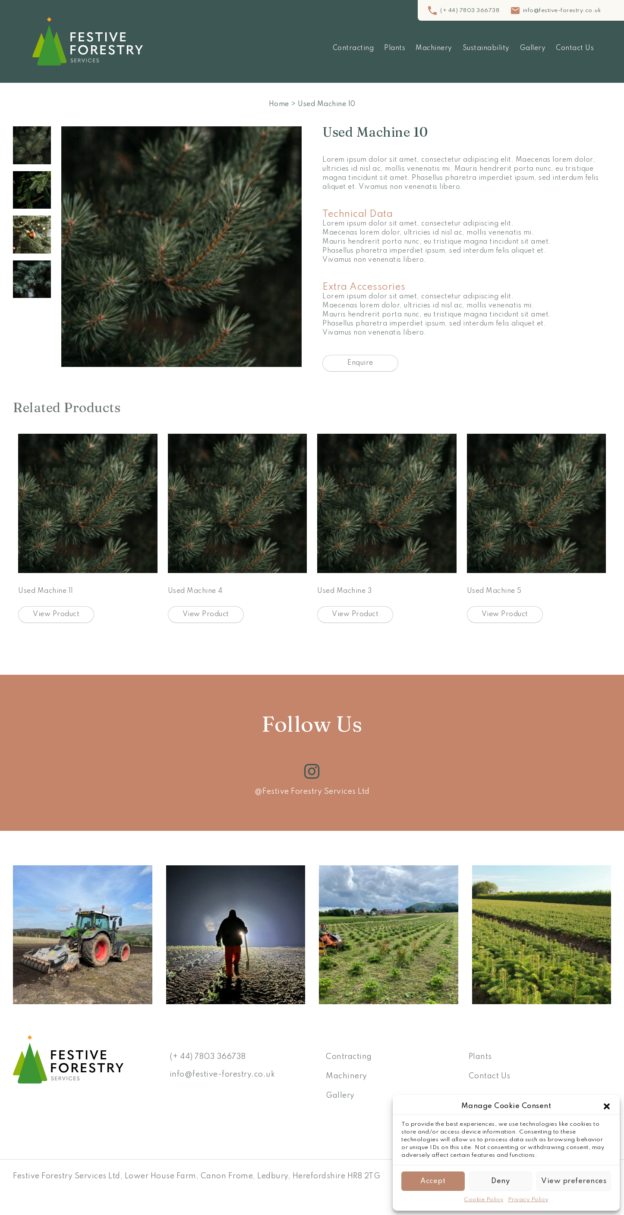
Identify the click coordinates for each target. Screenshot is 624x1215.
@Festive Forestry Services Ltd (312, 791)
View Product (56, 614)
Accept (432, 1181)
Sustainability (486, 48)
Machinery (434, 48)
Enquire (360, 363)
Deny (500, 1181)
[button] (606, 1106)
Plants (394, 48)
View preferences (573, 1181)
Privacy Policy (528, 1199)
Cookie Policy (484, 1199)
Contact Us (575, 48)
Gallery (533, 48)
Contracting (353, 48)
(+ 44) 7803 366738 (469, 10)
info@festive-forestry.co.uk (562, 10)
